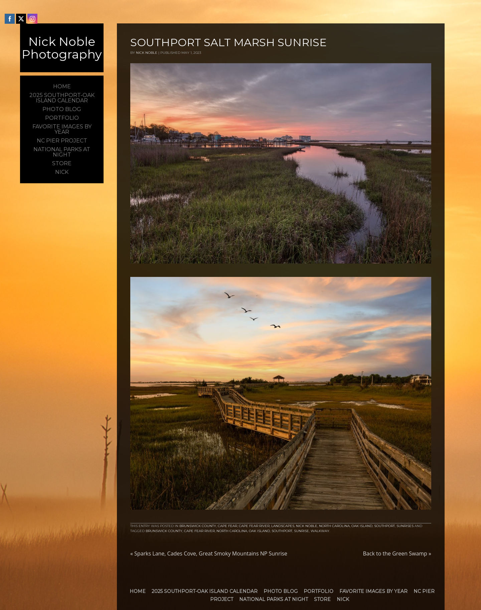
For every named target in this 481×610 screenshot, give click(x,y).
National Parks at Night (273, 599)
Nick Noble (146, 52)
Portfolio (318, 591)
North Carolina (334, 526)
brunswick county (164, 531)
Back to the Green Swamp (397, 553)
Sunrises (405, 526)
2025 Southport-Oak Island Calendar (205, 591)
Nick (343, 599)
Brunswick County (197, 526)
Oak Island (361, 526)
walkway (320, 531)
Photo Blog (281, 591)
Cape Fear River (254, 526)
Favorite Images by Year (373, 591)
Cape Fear (227, 526)
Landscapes (282, 526)
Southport (384, 526)
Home (138, 591)
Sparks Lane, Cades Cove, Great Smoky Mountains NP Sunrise (208, 553)
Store (322, 599)
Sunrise (301, 531)
